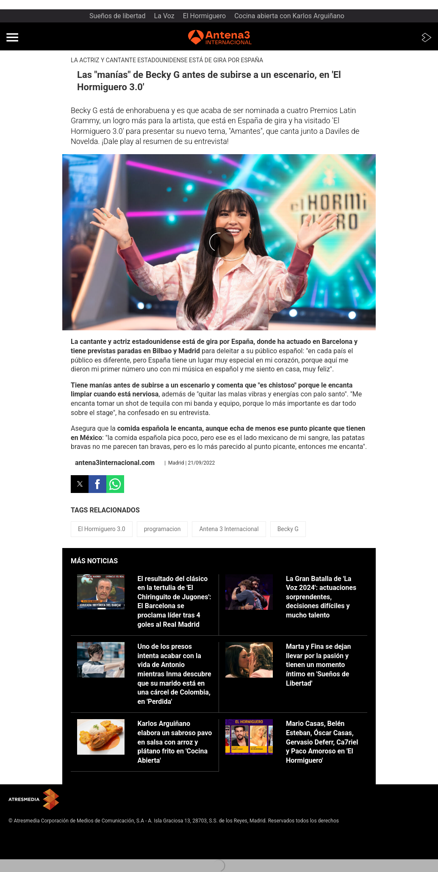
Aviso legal (20, 834)
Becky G (288, 529)
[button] (12, 37)
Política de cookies (30, 848)
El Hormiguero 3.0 (101, 529)
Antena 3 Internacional (228, 529)
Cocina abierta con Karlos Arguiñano (289, 16)
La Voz (164, 16)
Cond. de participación (34, 855)
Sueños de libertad (117, 16)
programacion (162, 529)
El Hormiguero (204, 16)
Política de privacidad (33, 841)
